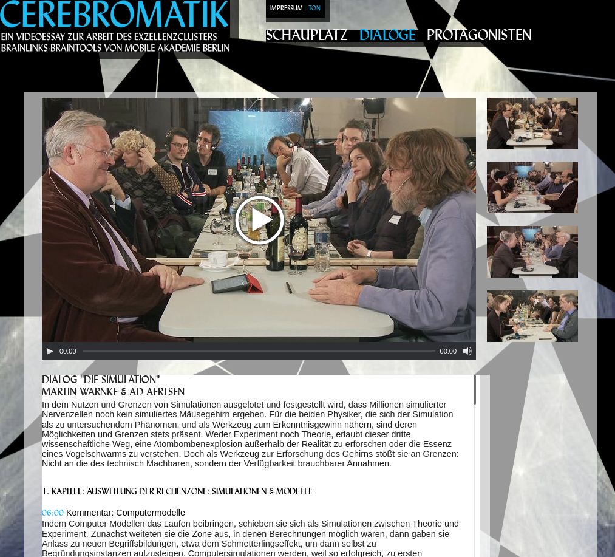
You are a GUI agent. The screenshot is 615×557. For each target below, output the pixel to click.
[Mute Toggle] (467, 351)
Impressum (286, 8)
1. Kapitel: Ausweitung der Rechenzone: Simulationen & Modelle (177, 492)
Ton (314, 8)
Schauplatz (307, 36)
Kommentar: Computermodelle (113, 513)
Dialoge (387, 36)
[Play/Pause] (50, 351)
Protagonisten (479, 36)
